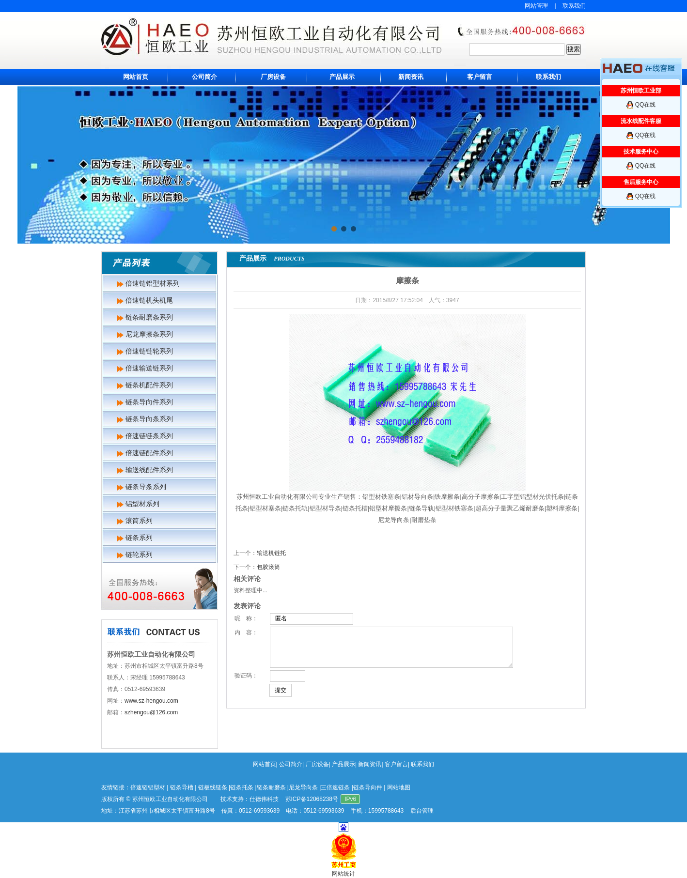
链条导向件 (367, 787)
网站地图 (398, 787)
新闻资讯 (410, 76)
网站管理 (536, 5)
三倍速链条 (335, 787)
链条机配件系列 (149, 385)
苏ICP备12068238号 (311, 799)
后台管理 (422, 810)
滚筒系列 (139, 520)
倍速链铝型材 (147, 787)
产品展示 (342, 76)
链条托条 (241, 787)
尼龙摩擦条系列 (149, 334)
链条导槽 (181, 787)
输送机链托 (271, 553)
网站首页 (135, 76)
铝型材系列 (142, 504)
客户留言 (479, 76)
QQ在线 (645, 104)
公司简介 (204, 76)
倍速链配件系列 (149, 453)
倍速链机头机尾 (149, 300)
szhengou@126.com (151, 712)
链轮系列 (139, 554)
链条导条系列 (145, 487)
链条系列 (139, 537)
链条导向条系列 (149, 419)
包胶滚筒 (268, 567)
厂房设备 (273, 76)
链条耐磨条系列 (149, 317)
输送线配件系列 (149, 470)
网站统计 (343, 873)
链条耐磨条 (271, 787)
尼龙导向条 (303, 787)
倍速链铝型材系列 (152, 283)
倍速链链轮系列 (149, 351)
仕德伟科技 (264, 799)
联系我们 (574, 5)
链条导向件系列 (149, 402)
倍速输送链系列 (149, 368)
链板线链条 (212, 787)
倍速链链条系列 (149, 436)
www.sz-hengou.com (151, 700)
